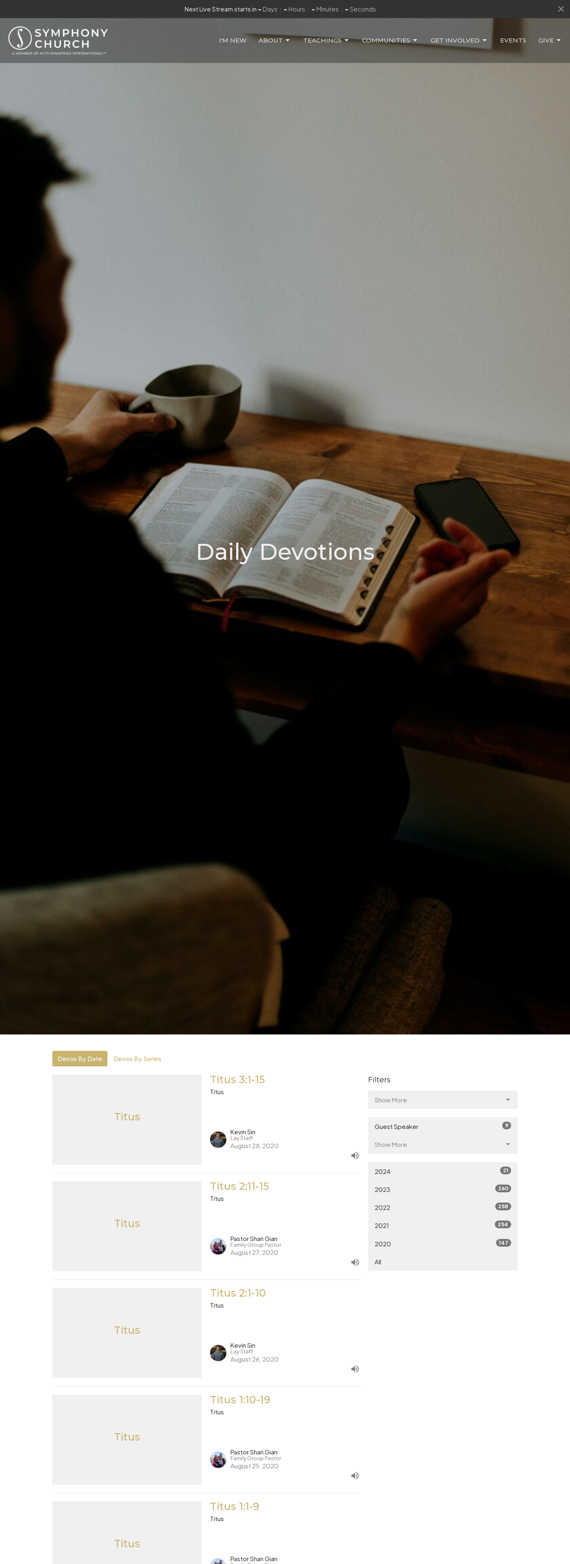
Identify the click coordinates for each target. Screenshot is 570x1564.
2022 (443, 1207)
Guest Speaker (443, 1126)
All (378, 1262)
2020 (443, 1243)
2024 (443, 1171)
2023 (443, 1189)
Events (513, 40)
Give (550, 40)
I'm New (232, 40)
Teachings (326, 40)
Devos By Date (80, 1058)
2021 (443, 1225)
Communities (390, 40)
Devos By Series (137, 1058)
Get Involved (459, 40)
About (275, 40)
